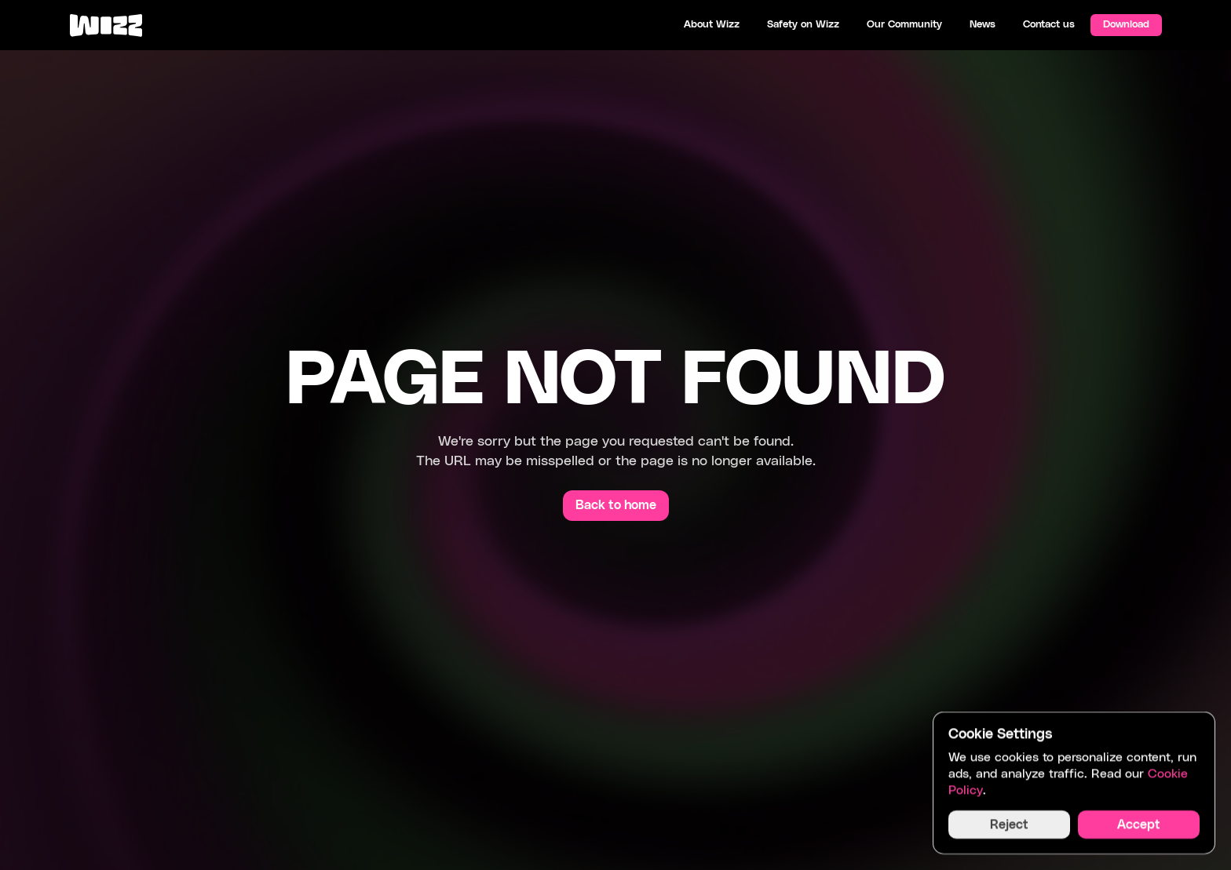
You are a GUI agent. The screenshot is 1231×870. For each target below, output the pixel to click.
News (982, 25)
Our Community (904, 25)
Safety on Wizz (803, 25)
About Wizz (712, 25)
